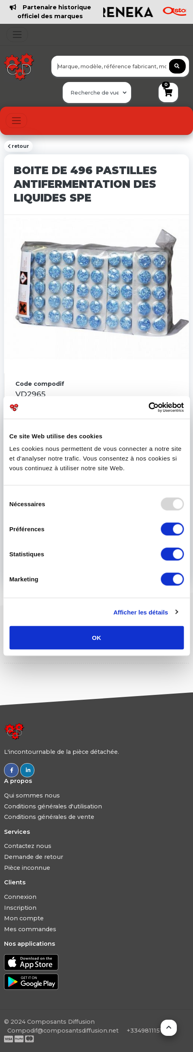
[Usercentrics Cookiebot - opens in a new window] (148, 407)
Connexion (20, 897)
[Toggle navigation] (17, 34)
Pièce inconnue (27, 867)
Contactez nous (27, 846)
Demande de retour (33, 857)
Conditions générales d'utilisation (53, 806)
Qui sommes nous (32, 795)
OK (96, 637)
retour (18, 146)
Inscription (20, 907)
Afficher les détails (140, 611)
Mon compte (24, 918)
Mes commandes (30, 929)
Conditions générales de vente (49, 817)
